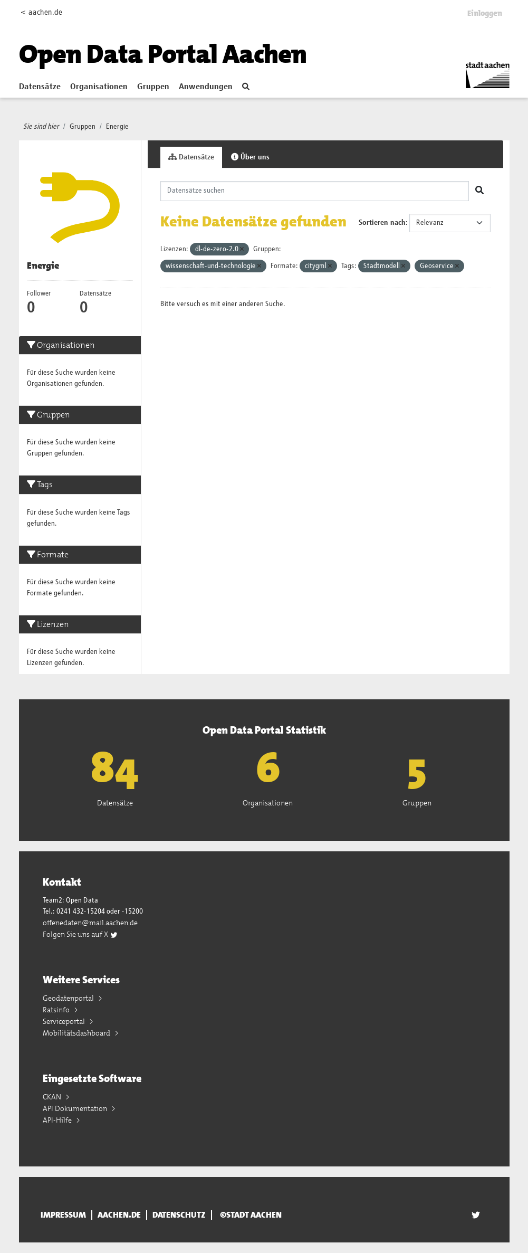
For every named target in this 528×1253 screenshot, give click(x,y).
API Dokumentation (76, 1108)
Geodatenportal (69, 998)
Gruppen (153, 87)
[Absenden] (479, 191)
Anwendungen (206, 87)
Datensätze (40, 87)
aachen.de (119, 1215)
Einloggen (484, 13)
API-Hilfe (58, 1120)
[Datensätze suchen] (314, 191)
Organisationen (99, 87)
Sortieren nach (382, 222)
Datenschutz (179, 1215)
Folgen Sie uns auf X (80, 934)
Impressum (63, 1215)
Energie (117, 126)
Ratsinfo (57, 1009)
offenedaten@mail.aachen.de (90, 922)
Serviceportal (65, 1021)
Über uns (250, 157)
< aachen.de (41, 12)
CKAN (53, 1097)
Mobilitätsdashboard (77, 1033)
